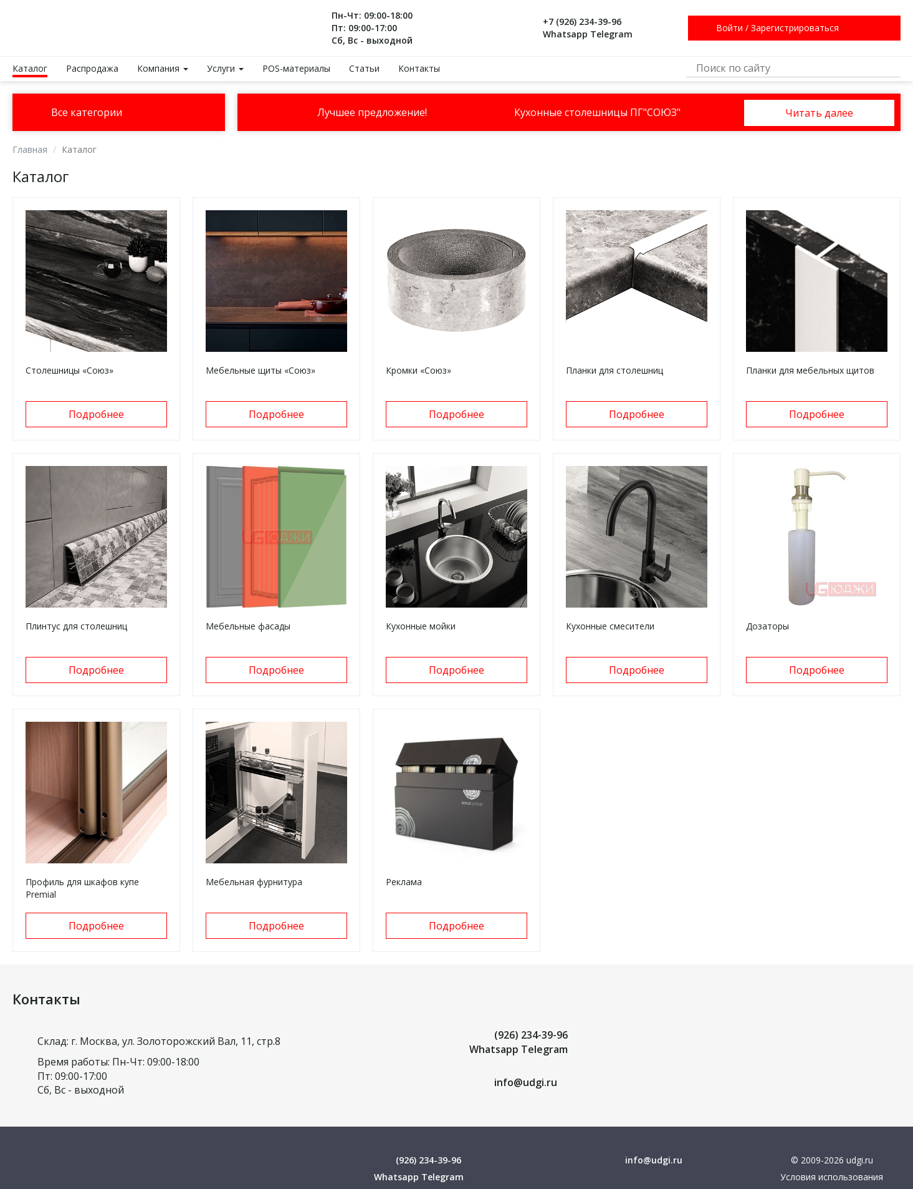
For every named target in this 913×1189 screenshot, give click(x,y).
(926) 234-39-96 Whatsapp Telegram (518, 1042)
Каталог (29, 68)
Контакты (419, 68)
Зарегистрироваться (795, 28)
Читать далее (819, 113)
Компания (162, 68)
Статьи (364, 68)
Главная (29, 149)
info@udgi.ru (525, 1082)
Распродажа (92, 68)
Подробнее (96, 414)
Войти (729, 28)
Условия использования (831, 1177)
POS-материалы (296, 68)
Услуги (225, 68)
